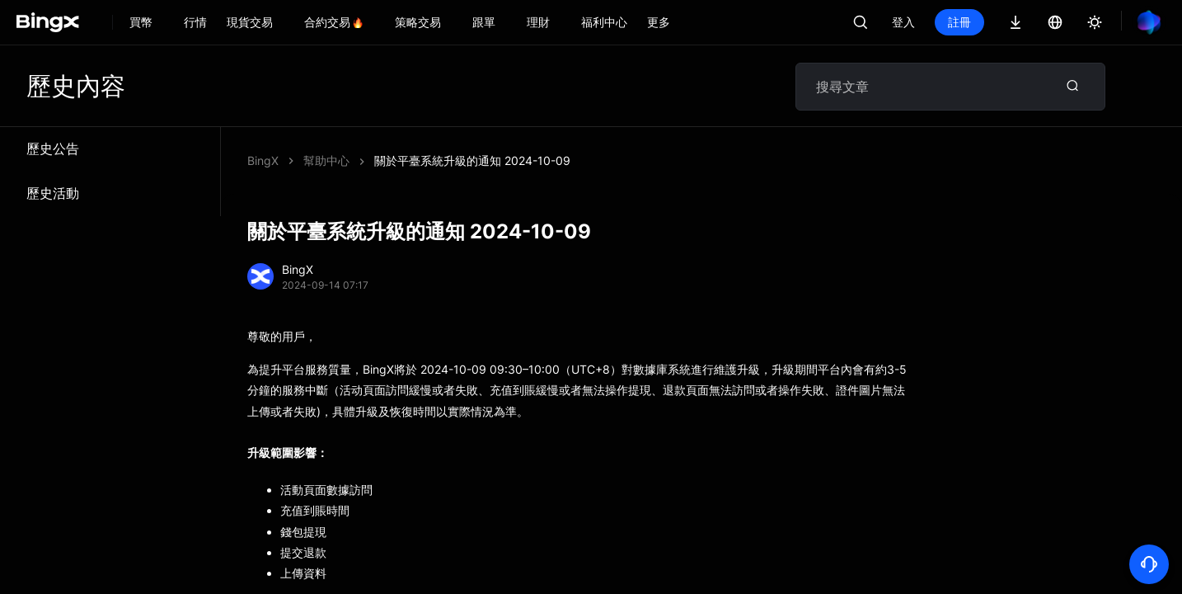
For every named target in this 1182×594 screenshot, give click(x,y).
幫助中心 (326, 160)
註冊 (959, 22)
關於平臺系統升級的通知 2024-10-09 (472, 160)
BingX (263, 160)
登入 (903, 22)
